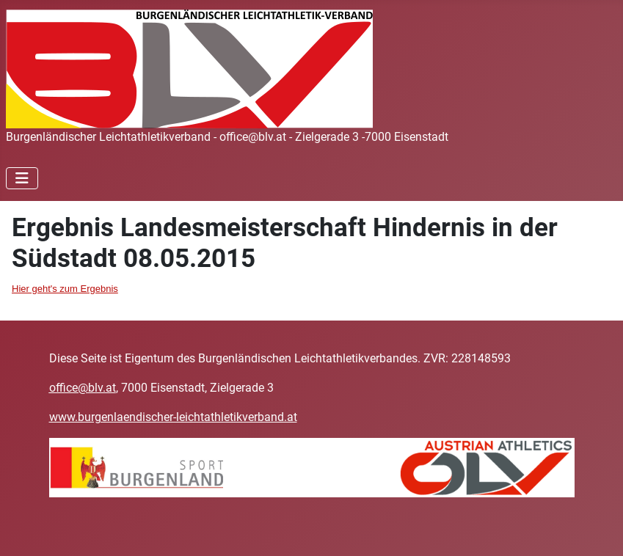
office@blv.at (82, 388)
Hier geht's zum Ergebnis (65, 288)
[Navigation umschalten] (22, 178)
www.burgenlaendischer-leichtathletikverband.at (173, 417)
